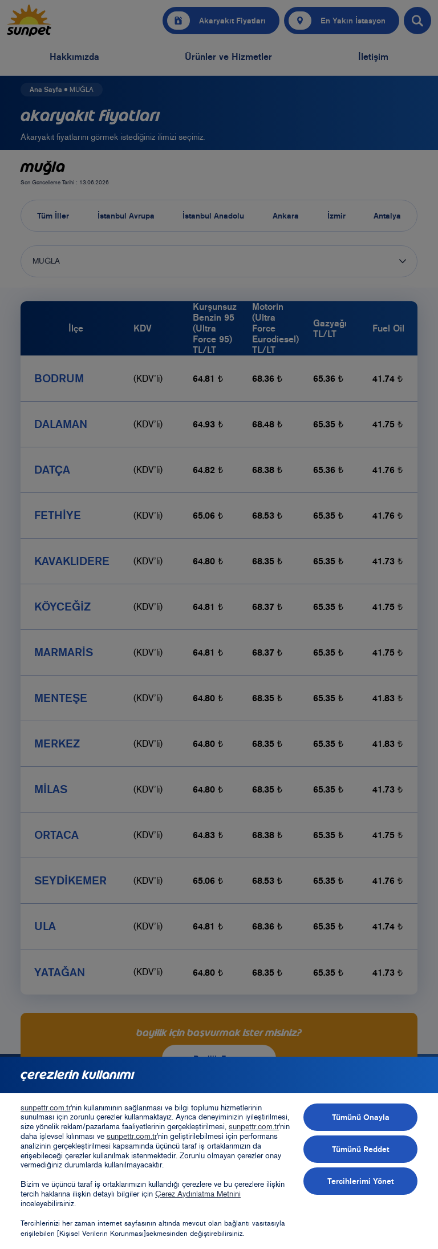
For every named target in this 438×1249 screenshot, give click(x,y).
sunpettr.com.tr (46, 1108)
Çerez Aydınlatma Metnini (198, 1194)
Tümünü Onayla (361, 1117)
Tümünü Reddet (360, 1149)
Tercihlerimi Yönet (360, 1181)
